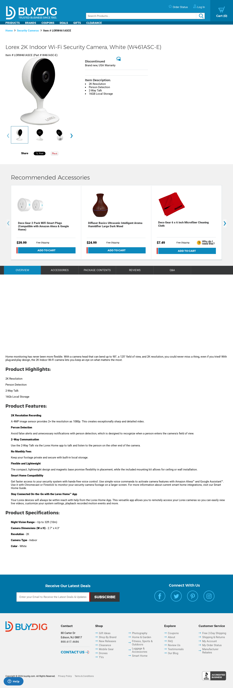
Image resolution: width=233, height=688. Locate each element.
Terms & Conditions (84, 676)
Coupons (48, 23)
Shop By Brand (107, 637)
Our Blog (173, 653)
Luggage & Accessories (139, 650)
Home (9, 30)
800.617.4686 (70, 641)
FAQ (170, 641)
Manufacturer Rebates (210, 651)
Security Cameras (28, 30)
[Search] (145, 16)
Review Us (174, 645)
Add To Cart (46, 250)
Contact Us (72, 652)
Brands (30, 23)
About (171, 637)
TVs (101, 657)
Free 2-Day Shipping (214, 633)
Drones (103, 653)
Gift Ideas (104, 633)
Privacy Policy (65, 676)
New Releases (107, 641)
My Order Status (212, 645)
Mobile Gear (106, 649)
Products (12, 23)
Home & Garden (141, 637)
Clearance (94, 23)
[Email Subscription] (52, 597)
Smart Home (139, 655)
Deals (64, 23)
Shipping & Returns (213, 637)
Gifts (77, 23)
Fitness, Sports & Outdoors (142, 643)
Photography (139, 633)
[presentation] (8, 136)
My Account (209, 641)
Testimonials (176, 649)
